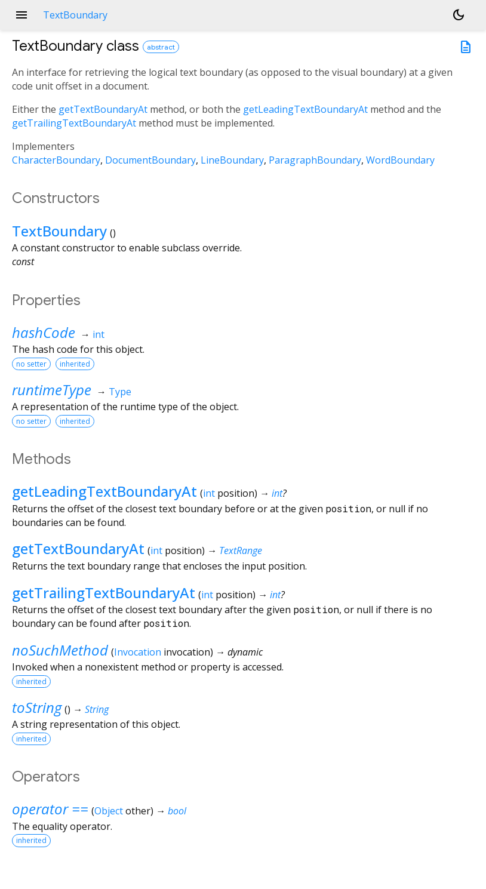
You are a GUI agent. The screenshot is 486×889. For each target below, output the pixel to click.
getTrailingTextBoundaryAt (74, 123)
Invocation (137, 652)
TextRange (240, 550)
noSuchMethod (60, 650)
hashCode (43, 332)
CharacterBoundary (56, 160)
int (98, 334)
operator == (50, 809)
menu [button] (21, 15)
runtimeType (51, 389)
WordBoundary (400, 160)
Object (108, 810)
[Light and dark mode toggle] (458, 14)
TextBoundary (59, 231)
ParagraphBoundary (315, 160)
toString (36, 707)
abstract (161, 46)
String (97, 709)
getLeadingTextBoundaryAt (305, 109)
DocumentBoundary (150, 160)
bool (177, 810)
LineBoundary (232, 160)
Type (120, 391)
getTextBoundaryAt (103, 109)
